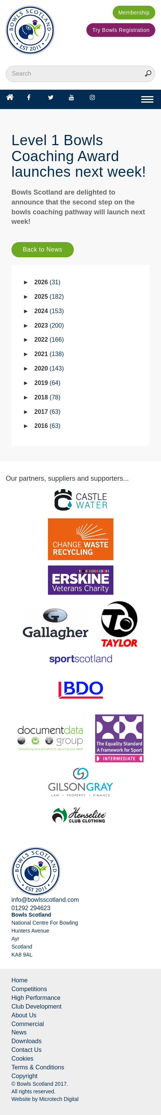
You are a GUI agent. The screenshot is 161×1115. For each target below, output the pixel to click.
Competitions (29, 989)
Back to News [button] (42, 249)
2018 (47, 397)
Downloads (26, 1041)
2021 (49, 354)
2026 (47, 282)
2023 (49, 325)
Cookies (22, 1058)
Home (19, 980)
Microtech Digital (58, 1099)
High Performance (36, 998)
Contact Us (26, 1050)
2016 (47, 426)
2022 (49, 339)
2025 (49, 296)
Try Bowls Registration (121, 30)
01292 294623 (30, 908)
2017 (47, 412)
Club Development (36, 1006)
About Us (24, 1015)
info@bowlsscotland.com (45, 899)
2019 (47, 383)
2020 (49, 368)
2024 (49, 311)
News (19, 1032)
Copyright (24, 1076)
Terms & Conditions (37, 1067)
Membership (134, 13)
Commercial (27, 1024)
